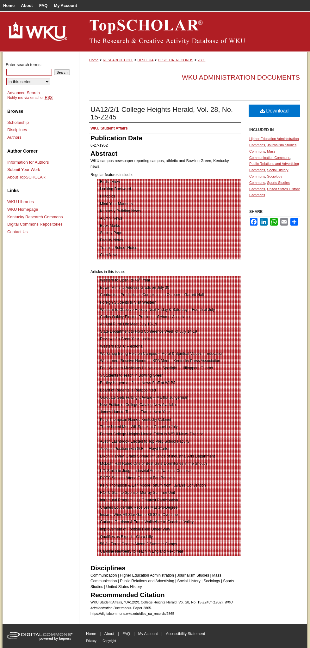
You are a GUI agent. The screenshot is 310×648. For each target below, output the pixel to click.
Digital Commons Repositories (35, 224)
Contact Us (17, 231)
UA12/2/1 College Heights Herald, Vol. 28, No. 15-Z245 (161, 113)
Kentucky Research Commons (35, 217)
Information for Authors (28, 162)
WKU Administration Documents (241, 77)
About (109, 634)
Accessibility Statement (185, 634)
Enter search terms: (23, 64)
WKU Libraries (20, 201)
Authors (14, 137)
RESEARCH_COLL (118, 60)
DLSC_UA (146, 60)
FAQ (126, 634)
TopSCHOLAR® (193, 31)
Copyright (109, 641)
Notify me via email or (30, 97)
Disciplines (17, 129)
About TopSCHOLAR (26, 177)
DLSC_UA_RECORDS (175, 60)
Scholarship (18, 122)
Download (274, 110)
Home (93, 60)
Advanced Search (23, 92)
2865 (201, 60)
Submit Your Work (23, 169)
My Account (148, 634)
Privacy (91, 641)
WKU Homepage (22, 209)
